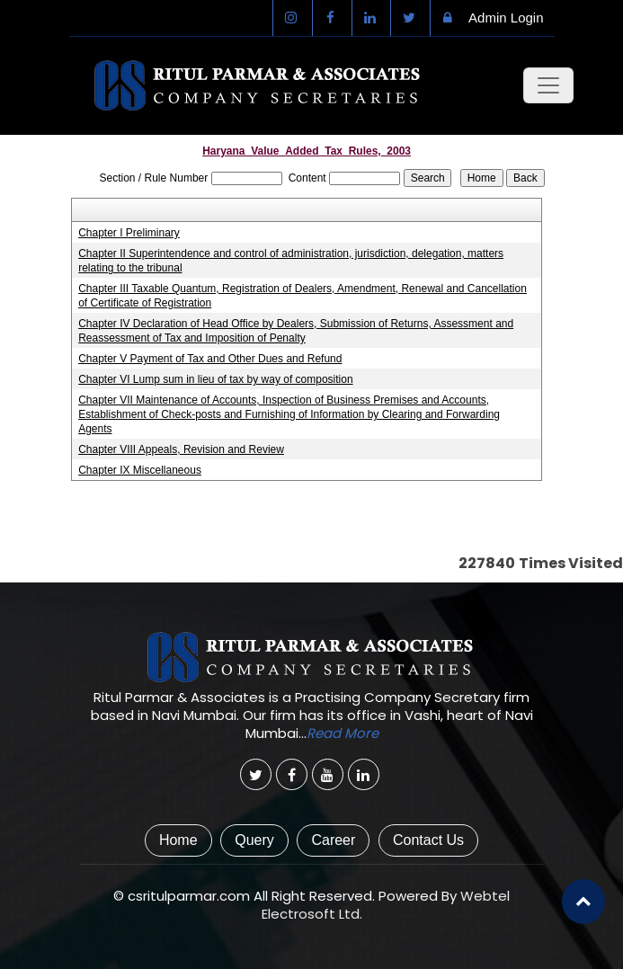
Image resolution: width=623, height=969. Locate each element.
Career (333, 840)
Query (254, 840)
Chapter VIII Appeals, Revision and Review (181, 449)
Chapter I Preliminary (129, 233)
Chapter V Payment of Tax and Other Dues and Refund (210, 358)
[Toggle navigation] (548, 85)
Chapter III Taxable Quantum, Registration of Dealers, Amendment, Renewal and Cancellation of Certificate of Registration (302, 295)
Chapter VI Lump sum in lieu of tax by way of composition (215, 379)
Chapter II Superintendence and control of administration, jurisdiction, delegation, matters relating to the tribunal (290, 260)
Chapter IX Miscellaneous (139, 470)
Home (178, 840)
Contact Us (428, 840)
